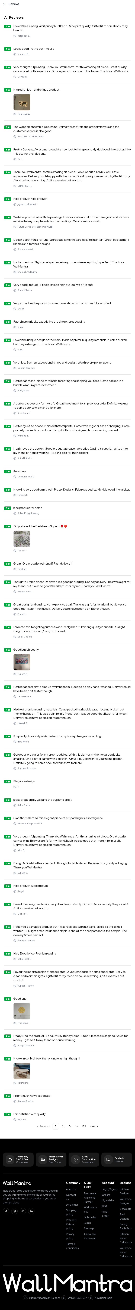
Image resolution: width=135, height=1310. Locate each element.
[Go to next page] (94, 1126)
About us (71, 1189)
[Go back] (4, 4)
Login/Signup (110, 1189)
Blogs (87, 1222)
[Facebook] (6, 1211)
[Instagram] (14, 1211)
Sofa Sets (125, 1208)
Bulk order (90, 1217)
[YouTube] (23, 1211)
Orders (106, 1194)
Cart (104, 1205)
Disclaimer (72, 1204)
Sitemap (89, 1228)
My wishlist (108, 1200)
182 (84, 1126)
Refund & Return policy (71, 1224)
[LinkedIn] (31, 1211)
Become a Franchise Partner (90, 1197)
